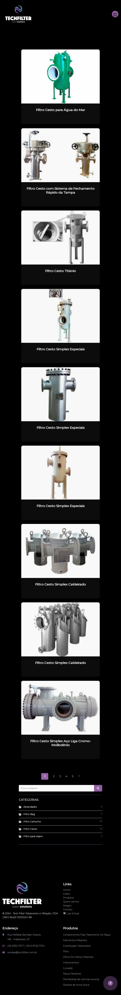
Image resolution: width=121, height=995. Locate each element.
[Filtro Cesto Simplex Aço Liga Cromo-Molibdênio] (60, 712)
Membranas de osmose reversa (81, 979)
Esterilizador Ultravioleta (76, 945)
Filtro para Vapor (33, 836)
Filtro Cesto (30, 828)
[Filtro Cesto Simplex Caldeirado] (60, 555)
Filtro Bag (29, 814)
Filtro (66, 951)
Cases (66, 894)
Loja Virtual (71, 913)
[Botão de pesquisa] (98, 793)
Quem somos (71, 902)
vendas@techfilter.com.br (22, 952)
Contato (67, 909)
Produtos (68, 898)
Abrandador (30, 806)
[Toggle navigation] (115, 14)
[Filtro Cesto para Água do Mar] (60, 76)
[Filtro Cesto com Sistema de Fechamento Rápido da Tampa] (60, 160)
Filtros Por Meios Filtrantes (78, 957)
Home (66, 890)
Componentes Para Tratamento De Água (86, 934)
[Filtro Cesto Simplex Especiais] (60, 320)
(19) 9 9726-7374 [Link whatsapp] (35, 945)
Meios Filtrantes (72, 973)
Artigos (67, 905)
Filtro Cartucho (32, 821)
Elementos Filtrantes (75, 940)
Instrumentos (71, 962)
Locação (68, 968)
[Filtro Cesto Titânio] (60, 242)
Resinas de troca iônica (76, 984)
